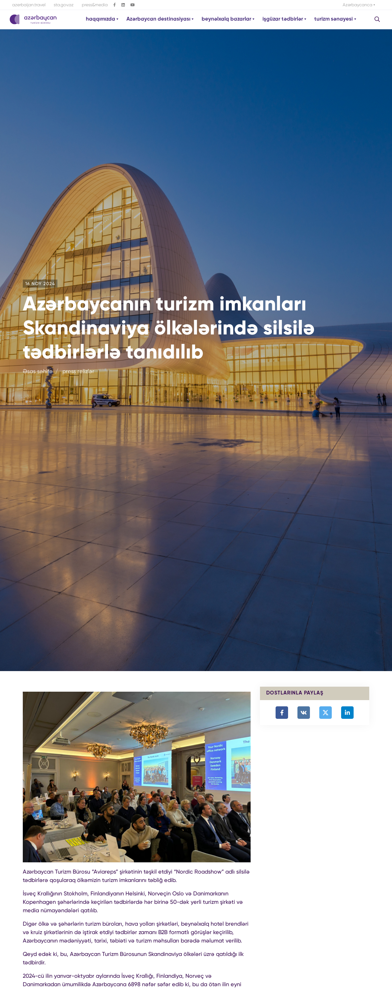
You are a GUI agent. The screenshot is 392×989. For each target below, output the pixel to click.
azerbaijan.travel (29, 4)
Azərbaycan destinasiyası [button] (159, 19)
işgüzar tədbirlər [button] (283, 19)
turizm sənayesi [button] (334, 19)
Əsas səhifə (38, 371)
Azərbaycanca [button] (358, 4)
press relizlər (78, 371)
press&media (95, 4)
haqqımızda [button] (101, 19)
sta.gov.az (64, 4)
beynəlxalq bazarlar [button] (227, 19)
